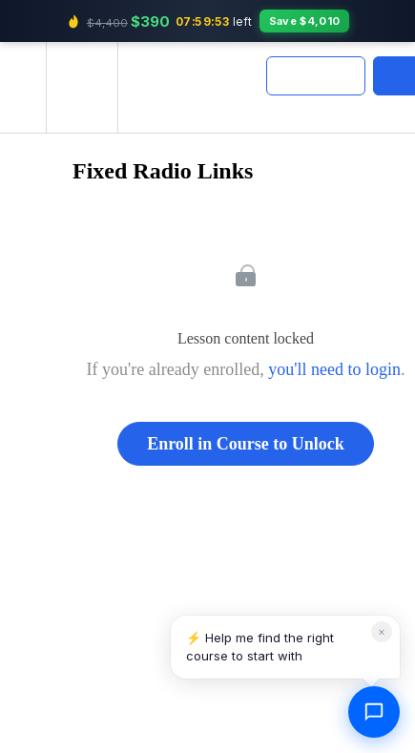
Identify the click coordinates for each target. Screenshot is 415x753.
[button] (23, 87)
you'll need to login (334, 369)
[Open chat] (374, 712)
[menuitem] (81, 87)
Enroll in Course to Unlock (245, 443)
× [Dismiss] (381, 631)
